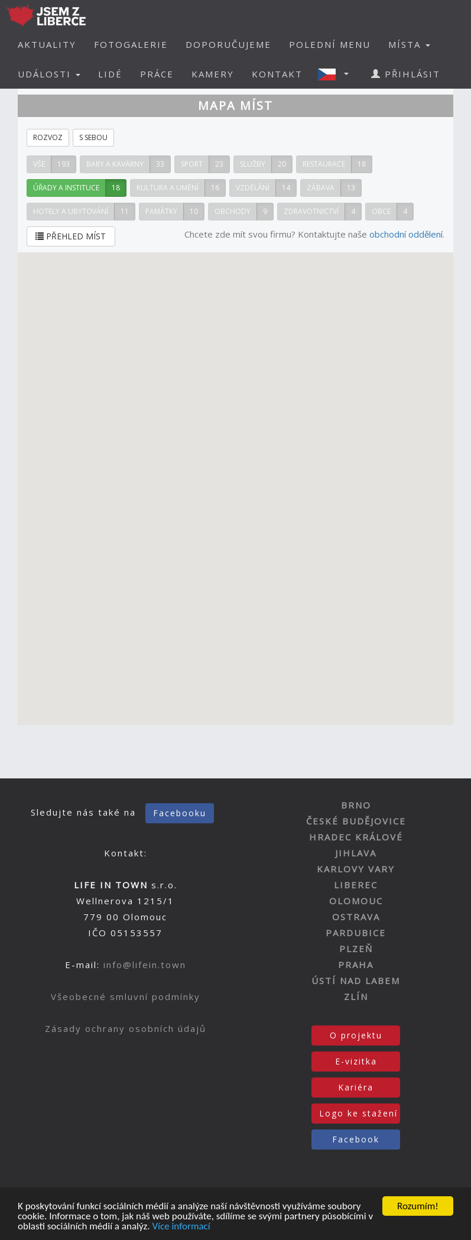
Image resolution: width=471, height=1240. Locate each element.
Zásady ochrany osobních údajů (125, 1028)
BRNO (356, 805)
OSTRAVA (356, 917)
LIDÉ (110, 74)
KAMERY (212, 74)
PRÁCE (157, 74)
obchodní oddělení (406, 234)
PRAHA (355, 964)
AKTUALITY (47, 44)
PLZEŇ (356, 949)
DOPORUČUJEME (228, 44)
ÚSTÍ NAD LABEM (355, 980)
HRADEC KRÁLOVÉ (356, 837)
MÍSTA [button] (409, 44)
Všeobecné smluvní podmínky (125, 996)
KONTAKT (277, 74)
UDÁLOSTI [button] (49, 74)
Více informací (181, 1226)
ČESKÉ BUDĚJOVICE (356, 821)
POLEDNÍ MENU (330, 44)
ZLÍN (356, 996)
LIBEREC (356, 885)
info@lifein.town (144, 964)
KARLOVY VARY (356, 869)
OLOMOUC (356, 901)
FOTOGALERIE (131, 44)
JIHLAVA (355, 853)
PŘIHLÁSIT (405, 74)
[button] (336, 74)
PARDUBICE (356, 933)
